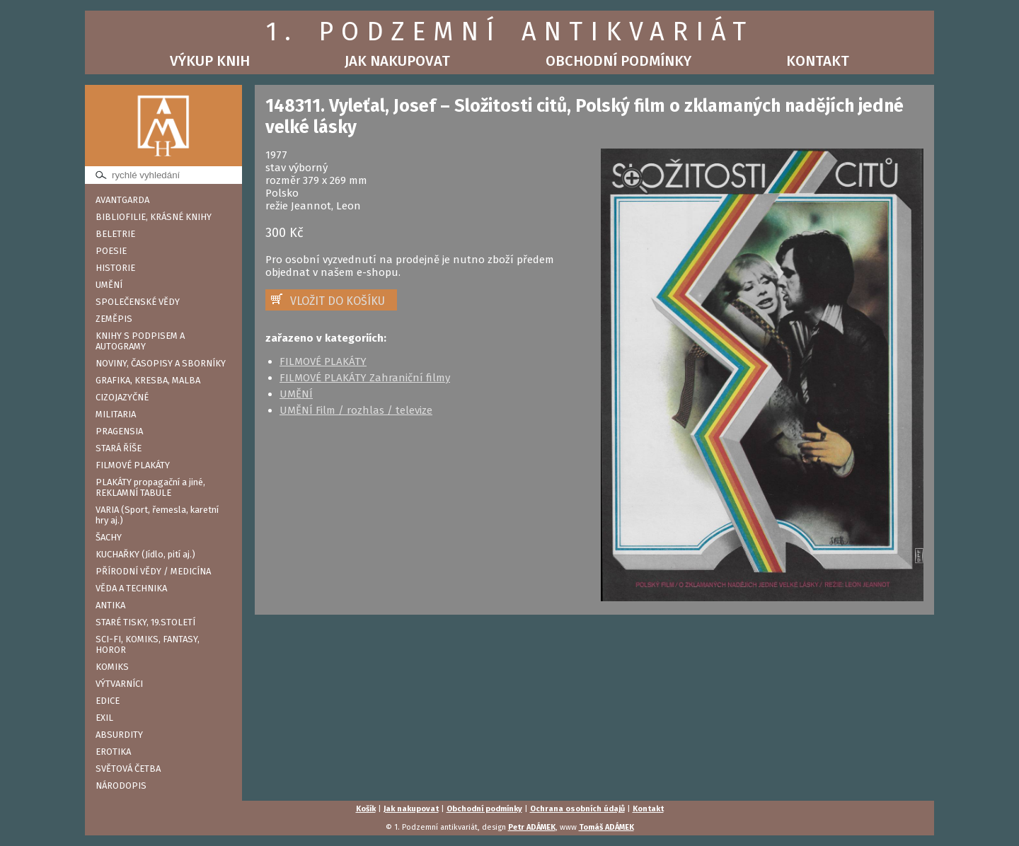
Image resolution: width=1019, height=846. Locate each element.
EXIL (104, 717)
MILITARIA (116, 414)
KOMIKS (112, 666)
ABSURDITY (119, 734)
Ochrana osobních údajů (577, 808)
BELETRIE (115, 233)
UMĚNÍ (109, 284)
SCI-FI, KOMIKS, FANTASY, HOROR (148, 644)
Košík (366, 808)
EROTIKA (113, 751)
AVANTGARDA (122, 200)
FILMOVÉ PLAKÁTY (133, 465)
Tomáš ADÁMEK (606, 827)
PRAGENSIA (119, 431)
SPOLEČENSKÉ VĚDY (138, 301)
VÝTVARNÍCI (119, 683)
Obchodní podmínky (618, 60)
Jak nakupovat (397, 60)
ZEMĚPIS (114, 318)
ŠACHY (109, 537)
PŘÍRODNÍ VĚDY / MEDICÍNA (153, 571)
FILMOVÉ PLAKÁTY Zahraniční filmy (365, 377)
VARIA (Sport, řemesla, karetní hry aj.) (157, 515)
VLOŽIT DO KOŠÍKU (337, 301)
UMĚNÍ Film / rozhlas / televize (356, 410)
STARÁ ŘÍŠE (119, 448)
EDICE (108, 700)
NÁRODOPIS (121, 785)
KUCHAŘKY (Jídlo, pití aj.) (145, 554)
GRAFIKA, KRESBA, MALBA (148, 380)
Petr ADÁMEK (531, 827)
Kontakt (817, 60)
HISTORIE (115, 267)
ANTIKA (110, 605)
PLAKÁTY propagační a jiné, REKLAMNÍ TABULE (150, 487)
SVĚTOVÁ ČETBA (128, 768)
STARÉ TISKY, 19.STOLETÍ (145, 622)
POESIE (111, 250)
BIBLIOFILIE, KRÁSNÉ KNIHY (154, 217)
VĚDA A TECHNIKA (131, 588)
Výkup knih (210, 60)
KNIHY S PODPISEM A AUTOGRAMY (140, 341)
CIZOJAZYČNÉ (122, 397)
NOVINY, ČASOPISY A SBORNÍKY (161, 363)
